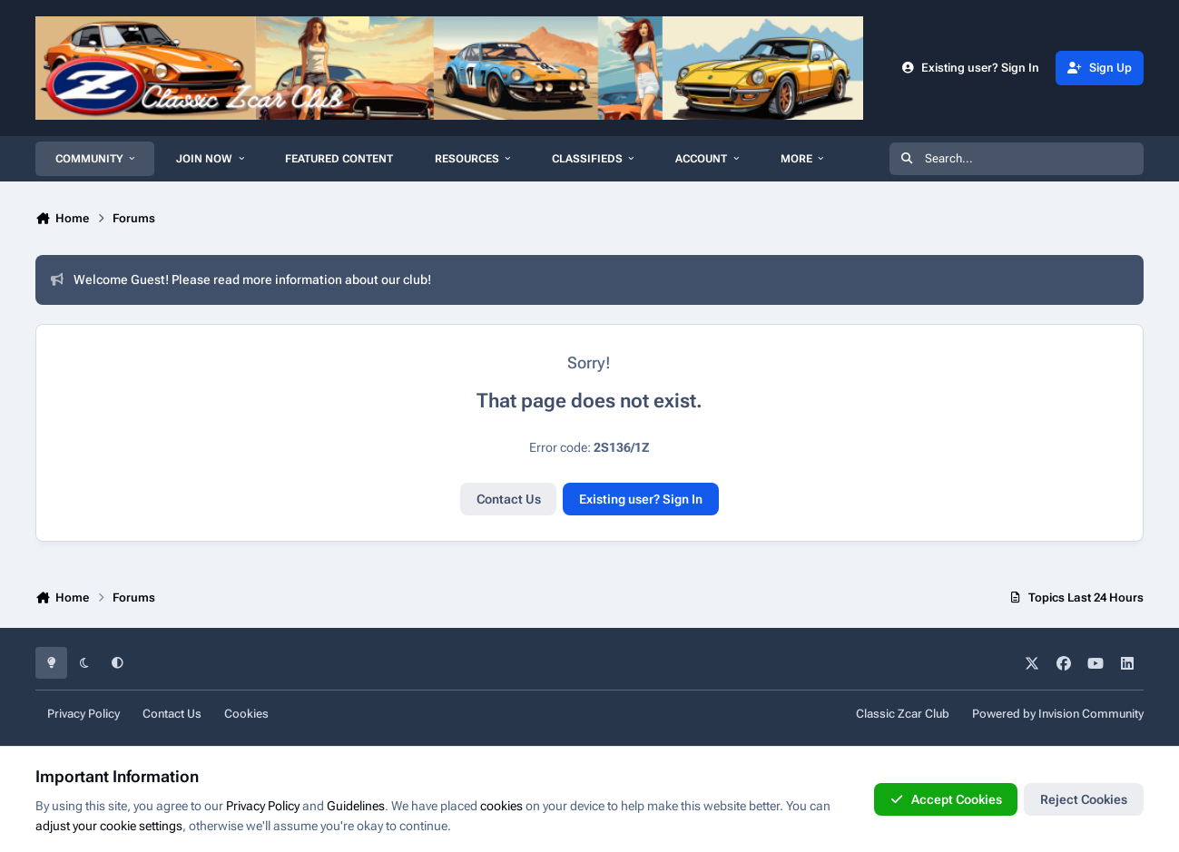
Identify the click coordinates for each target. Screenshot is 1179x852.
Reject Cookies (1083, 799)
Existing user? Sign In (640, 499)
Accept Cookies (945, 799)
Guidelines (356, 805)
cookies (501, 805)
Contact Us (509, 499)
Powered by (1058, 713)
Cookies (246, 713)
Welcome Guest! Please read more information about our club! (241, 279)
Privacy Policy (83, 713)
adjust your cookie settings (108, 825)
